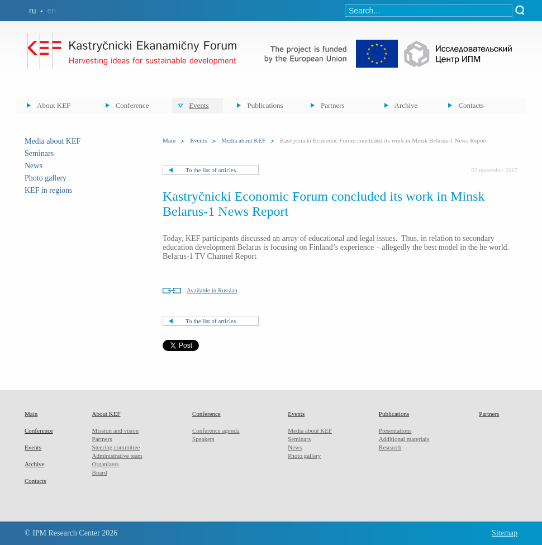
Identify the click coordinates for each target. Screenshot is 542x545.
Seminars (39, 153)
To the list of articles (211, 170)
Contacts (471, 105)
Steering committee (116, 447)
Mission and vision (115, 430)
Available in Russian (212, 290)
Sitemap (504, 533)
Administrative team (117, 455)
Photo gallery (45, 178)
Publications (265, 105)
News (33, 166)
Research (390, 447)
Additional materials (404, 438)
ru (32, 10)
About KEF (53, 105)
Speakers (203, 438)
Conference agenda (216, 430)
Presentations (395, 430)
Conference (132, 105)
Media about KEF (52, 141)
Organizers (105, 464)
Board (99, 472)
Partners (333, 105)
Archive (406, 105)
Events (198, 105)
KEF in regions (49, 190)
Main (169, 140)
